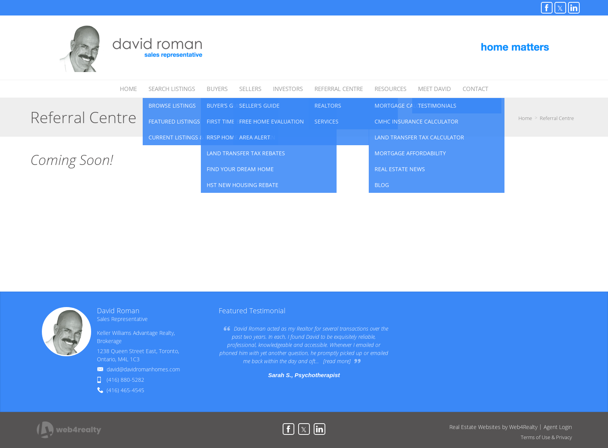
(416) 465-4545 (125, 390)
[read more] (337, 361)
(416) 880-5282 (125, 379)
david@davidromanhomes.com (143, 369)
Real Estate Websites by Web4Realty (493, 427)
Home (525, 118)
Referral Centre (557, 118)
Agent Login (558, 427)
